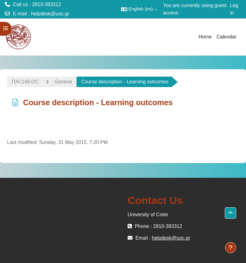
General (63, 81)
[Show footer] (230, 247)
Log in (234, 9)
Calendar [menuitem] (226, 36)
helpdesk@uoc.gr (50, 13)
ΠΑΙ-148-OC (25, 81)
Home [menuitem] (205, 36)
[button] (139, 9)
